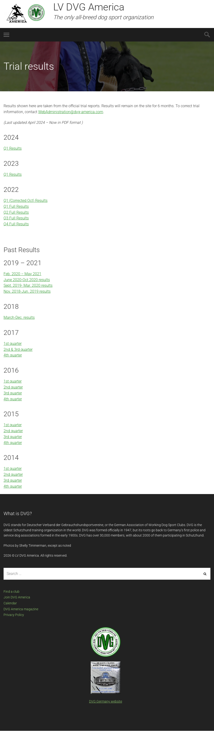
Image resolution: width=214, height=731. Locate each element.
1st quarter (13, 343)
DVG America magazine (21, 609)
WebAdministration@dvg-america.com (70, 112)
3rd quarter (13, 393)
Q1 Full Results (16, 206)
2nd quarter (13, 387)
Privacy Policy (14, 615)
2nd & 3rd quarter (18, 349)
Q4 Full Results (16, 224)
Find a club (11, 591)
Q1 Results (13, 148)
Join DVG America (17, 597)
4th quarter (13, 355)
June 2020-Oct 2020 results (27, 280)
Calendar (10, 603)
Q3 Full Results (16, 218)
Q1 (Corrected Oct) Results (26, 200)
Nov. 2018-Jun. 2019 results (27, 291)
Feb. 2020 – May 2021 (22, 274)
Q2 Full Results (16, 212)
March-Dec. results (19, 317)
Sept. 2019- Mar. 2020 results (28, 285)
